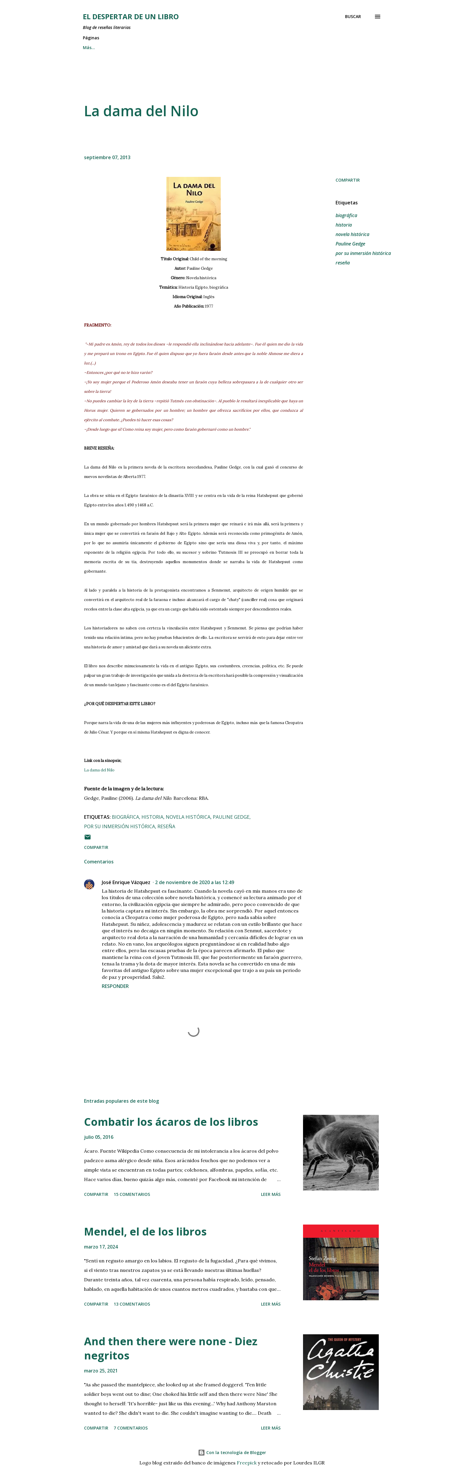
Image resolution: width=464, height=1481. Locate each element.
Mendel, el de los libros (145, 1231)
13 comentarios (132, 1304)
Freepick (247, 1463)
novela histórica (352, 234)
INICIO (89, 47)
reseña (343, 262)
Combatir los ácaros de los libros (171, 1122)
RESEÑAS (122, 47)
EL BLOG (262, 47)
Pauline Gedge (350, 243)
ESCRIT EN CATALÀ (167, 47)
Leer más (271, 1194)
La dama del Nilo (99, 770)
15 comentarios (132, 1194)
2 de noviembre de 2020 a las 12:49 (194, 882)
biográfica (346, 215)
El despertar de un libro (131, 16)
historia (344, 225)
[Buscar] (353, 16)
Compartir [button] (348, 180)
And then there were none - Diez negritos (170, 1348)
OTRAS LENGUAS (220, 47)
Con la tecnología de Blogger (232, 1452)
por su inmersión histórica (363, 253)
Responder (115, 986)
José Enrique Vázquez (126, 882)
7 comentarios (131, 1428)
